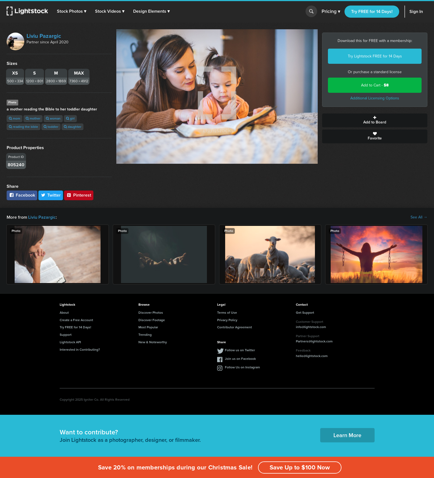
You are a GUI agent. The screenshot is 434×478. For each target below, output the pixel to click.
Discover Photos (150, 312)
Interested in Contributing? (80, 349)
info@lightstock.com (311, 326)
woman (53, 118)
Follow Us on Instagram (242, 367)
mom (14, 118)
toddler (51, 126)
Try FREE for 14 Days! (372, 11)
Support (66, 334)
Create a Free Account (76, 320)
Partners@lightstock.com (314, 341)
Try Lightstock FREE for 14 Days (375, 56)
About (64, 312)
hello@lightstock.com (312, 355)
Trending (145, 334)
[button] (71, 11)
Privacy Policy (227, 320)
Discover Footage (151, 320)
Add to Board (375, 120)
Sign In (416, 11)
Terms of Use (227, 312)
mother (33, 118)
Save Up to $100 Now (300, 467)
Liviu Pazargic (44, 36)
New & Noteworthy (152, 342)
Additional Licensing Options (374, 98)
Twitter (51, 195)
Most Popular (148, 327)
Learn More (347, 435)
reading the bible (23, 126)
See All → (419, 217)
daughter (72, 126)
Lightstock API (70, 342)
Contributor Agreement (234, 327)
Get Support (305, 312)
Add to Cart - (375, 85)
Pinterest (78, 195)
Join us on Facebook (240, 358)
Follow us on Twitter (240, 350)
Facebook (22, 195)
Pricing (331, 12)
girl (70, 118)
